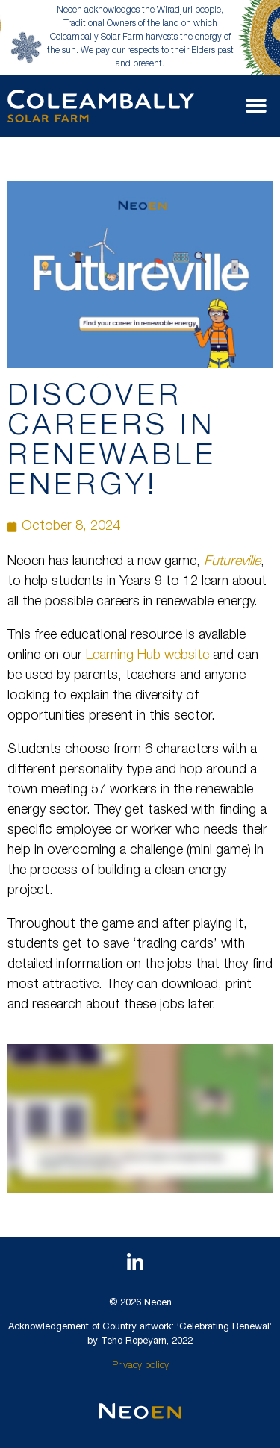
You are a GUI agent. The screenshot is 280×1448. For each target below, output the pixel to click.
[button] (256, 105)
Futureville (232, 562)
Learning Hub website (147, 656)
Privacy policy (140, 1366)
